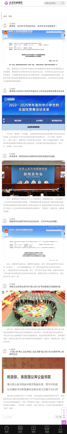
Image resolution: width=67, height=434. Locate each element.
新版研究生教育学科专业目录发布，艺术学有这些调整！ (34, 221)
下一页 (59, 417)
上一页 (7, 417)
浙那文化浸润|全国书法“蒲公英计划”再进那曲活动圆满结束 (35, 287)
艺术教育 (12, 24)
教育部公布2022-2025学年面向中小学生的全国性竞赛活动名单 (36, 91)
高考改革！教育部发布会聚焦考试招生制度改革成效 (32, 156)
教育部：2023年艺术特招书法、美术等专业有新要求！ (33, 26)
